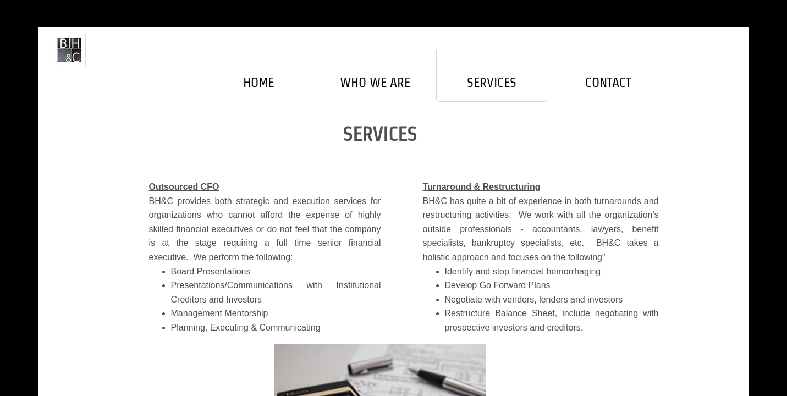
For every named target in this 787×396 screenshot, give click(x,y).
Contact (608, 82)
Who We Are (375, 82)
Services (491, 82)
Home (258, 82)
